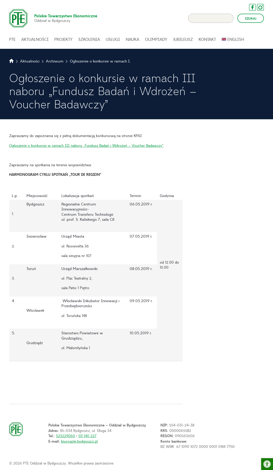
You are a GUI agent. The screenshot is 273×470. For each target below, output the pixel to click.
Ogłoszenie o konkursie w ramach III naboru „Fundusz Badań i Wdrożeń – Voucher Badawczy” (86, 145)
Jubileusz (183, 39)
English (235, 39)
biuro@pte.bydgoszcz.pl (79, 441)
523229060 (65, 435)
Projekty (63, 39)
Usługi (113, 39)
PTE (12, 39)
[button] (267, 464)
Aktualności (35, 39)
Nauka (132, 39)
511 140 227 (87, 435)
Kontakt (207, 39)
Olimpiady (156, 39)
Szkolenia (89, 39)
